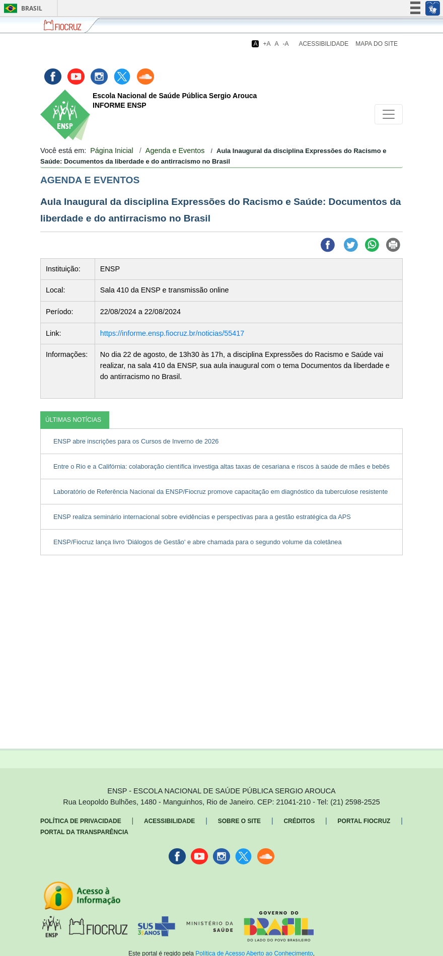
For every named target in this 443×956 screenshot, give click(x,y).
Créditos (299, 821)
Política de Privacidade (80, 821)
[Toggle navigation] (389, 114)
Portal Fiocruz (364, 821)
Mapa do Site (376, 43)
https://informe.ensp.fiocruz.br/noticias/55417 (172, 333)
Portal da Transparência (84, 832)
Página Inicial (111, 150)
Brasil (21, 8)
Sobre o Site (239, 821)
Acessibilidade (324, 43)
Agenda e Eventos (175, 150)
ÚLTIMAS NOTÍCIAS (73, 419)
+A (266, 43)
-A (286, 43)
